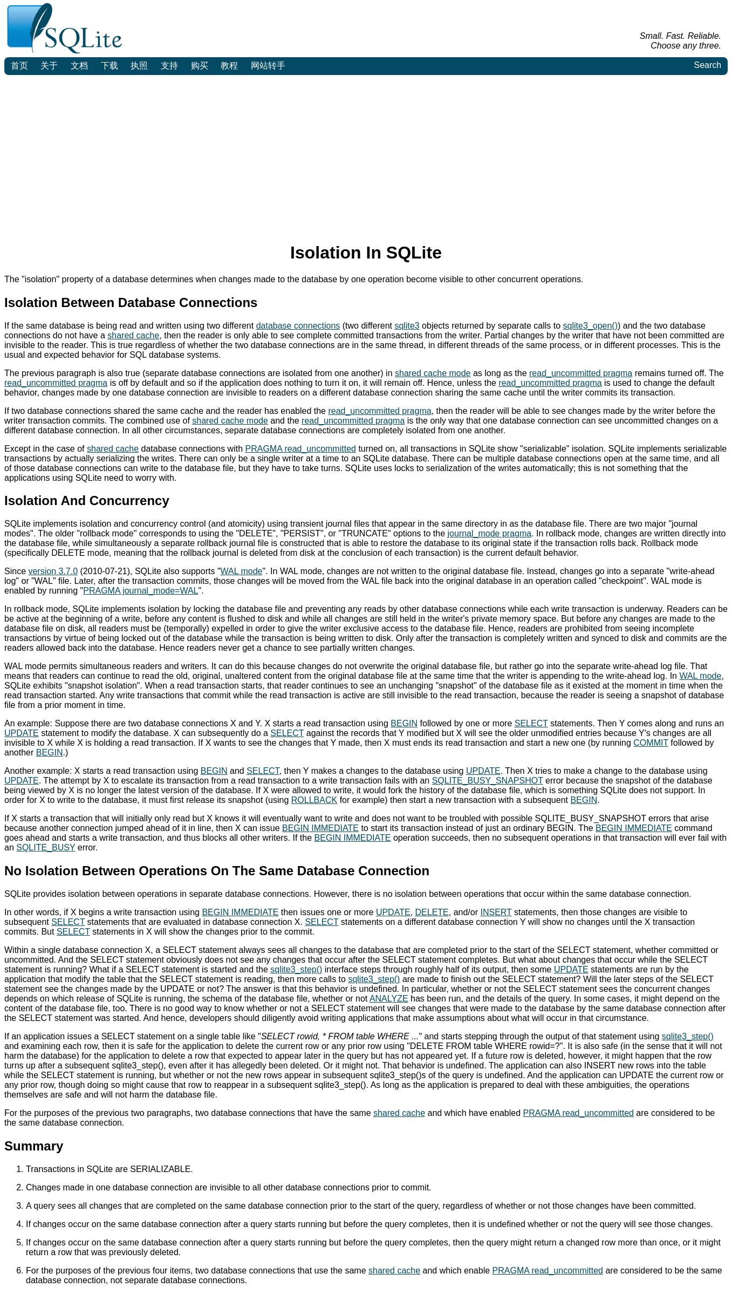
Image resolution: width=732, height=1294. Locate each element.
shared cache (133, 335)
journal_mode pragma (490, 533)
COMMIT (650, 742)
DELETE (432, 912)
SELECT (531, 723)
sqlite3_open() (590, 325)
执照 (139, 65)
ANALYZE (389, 998)
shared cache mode (433, 373)
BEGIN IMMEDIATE (320, 828)
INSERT (495, 912)
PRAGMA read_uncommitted (300, 448)
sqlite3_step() (296, 969)
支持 (169, 65)
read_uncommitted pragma (580, 373)
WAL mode (242, 571)
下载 (109, 65)
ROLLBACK (314, 800)
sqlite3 (406, 325)
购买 (199, 65)
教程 (229, 65)
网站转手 (268, 65)
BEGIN (404, 723)
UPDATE (21, 733)
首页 (19, 65)
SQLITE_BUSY (45, 847)
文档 (79, 65)
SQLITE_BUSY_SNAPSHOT (487, 780)
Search (707, 65)
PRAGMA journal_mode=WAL (140, 590)
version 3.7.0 (53, 571)
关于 (49, 65)
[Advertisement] (366, 155)
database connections (298, 325)
